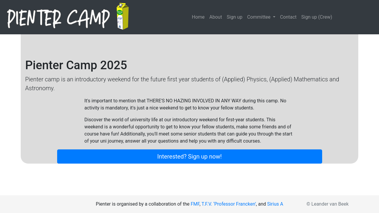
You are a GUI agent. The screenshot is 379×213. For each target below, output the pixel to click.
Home (199, 17)
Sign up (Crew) (316, 17)
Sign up (235, 17)
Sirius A (275, 204)
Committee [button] (259, 17)
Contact (288, 17)
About (215, 17)
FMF (195, 204)
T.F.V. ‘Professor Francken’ (229, 204)
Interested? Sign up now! (189, 156)
